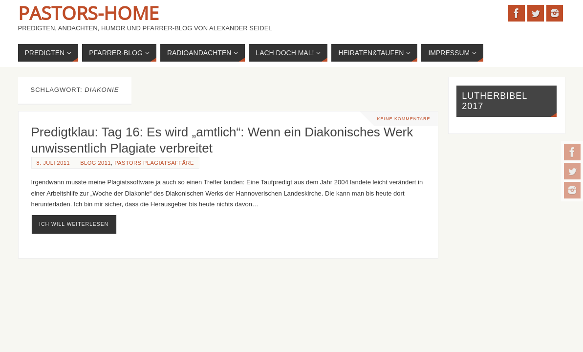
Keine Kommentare (403, 118)
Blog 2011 (95, 163)
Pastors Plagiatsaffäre (154, 163)
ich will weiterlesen (73, 224)
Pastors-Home (88, 13)
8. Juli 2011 (53, 163)
